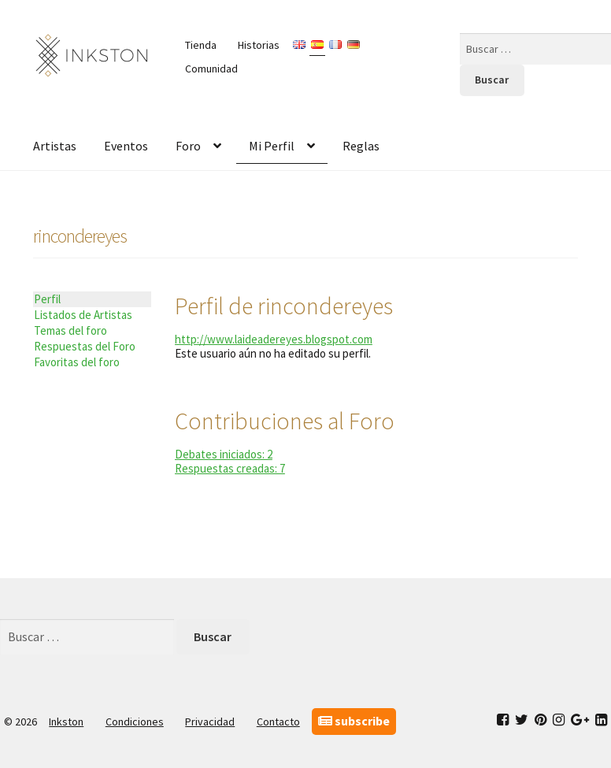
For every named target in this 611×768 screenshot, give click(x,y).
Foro (188, 146)
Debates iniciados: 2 (223, 454)
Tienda (201, 45)
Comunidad (211, 68)
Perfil (47, 298)
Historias (259, 45)
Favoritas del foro (77, 361)
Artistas (54, 146)
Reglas (361, 146)
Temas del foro (70, 330)
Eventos (126, 146)
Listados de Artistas (83, 314)
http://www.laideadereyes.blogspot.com (273, 339)
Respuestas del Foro (84, 346)
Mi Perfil (271, 146)
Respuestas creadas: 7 (230, 468)
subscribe (354, 721)
